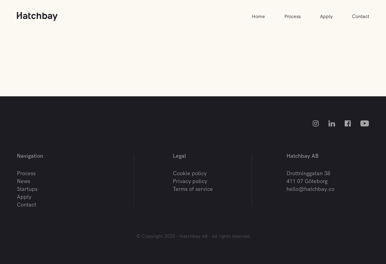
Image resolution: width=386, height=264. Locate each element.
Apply (326, 16)
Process (292, 16)
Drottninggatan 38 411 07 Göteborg (308, 177)
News (23, 181)
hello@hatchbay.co (310, 188)
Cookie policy (190, 173)
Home (258, 16)
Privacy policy (190, 181)
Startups (27, 188)
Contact (360, 16)
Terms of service (193, 188)
